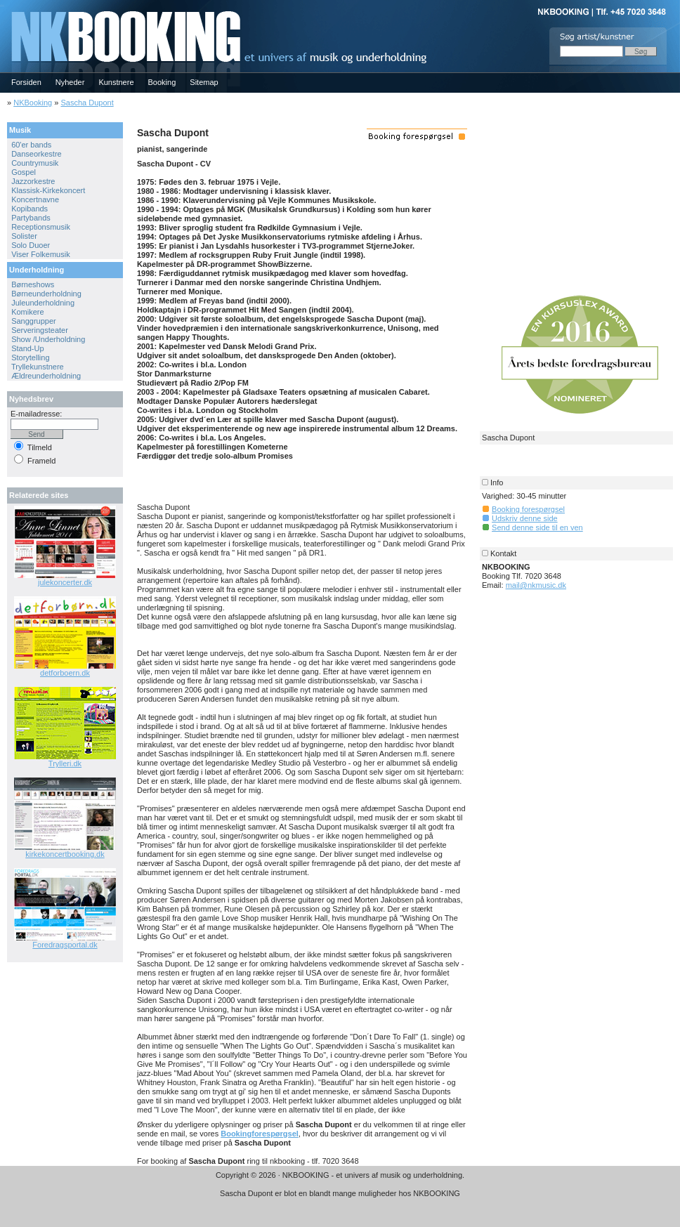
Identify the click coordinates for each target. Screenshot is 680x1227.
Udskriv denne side (525, 518)
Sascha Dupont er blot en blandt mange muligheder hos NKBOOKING (340, 1193)
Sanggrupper (33, 321)
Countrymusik (34, 163)
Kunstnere (115, 82)
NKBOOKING (2, 4)
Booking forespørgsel (528, 509)
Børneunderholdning (46, 293)
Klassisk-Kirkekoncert (48, 190)
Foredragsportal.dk (64, 944)
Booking (162, 82)
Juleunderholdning (42, 302)
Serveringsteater (39, 330)
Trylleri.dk (64, 763)
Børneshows (32, 284)
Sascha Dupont (86, 102)
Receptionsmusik (40, 227)
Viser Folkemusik (40, 254)
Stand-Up (27, 348)
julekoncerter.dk (65, 582)
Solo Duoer (30, 245)
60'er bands (31, 144)
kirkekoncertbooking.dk (65, 854)
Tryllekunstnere (37, 366)
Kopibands (29, 208)
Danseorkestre (36, 154)
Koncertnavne (35, 199)
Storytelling (30, 357)
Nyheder (70, 82)
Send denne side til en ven (537, 527)
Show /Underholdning (48, 339)
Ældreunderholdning (46, 376)
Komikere (27, 312)
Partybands (31, 218)
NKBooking (32, 102)
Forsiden (26, 82)
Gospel (23, 172)
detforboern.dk (65, 673)
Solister (24, 236)
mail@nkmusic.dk (536, 585)
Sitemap (204, 82)
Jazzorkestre (33, 181)
